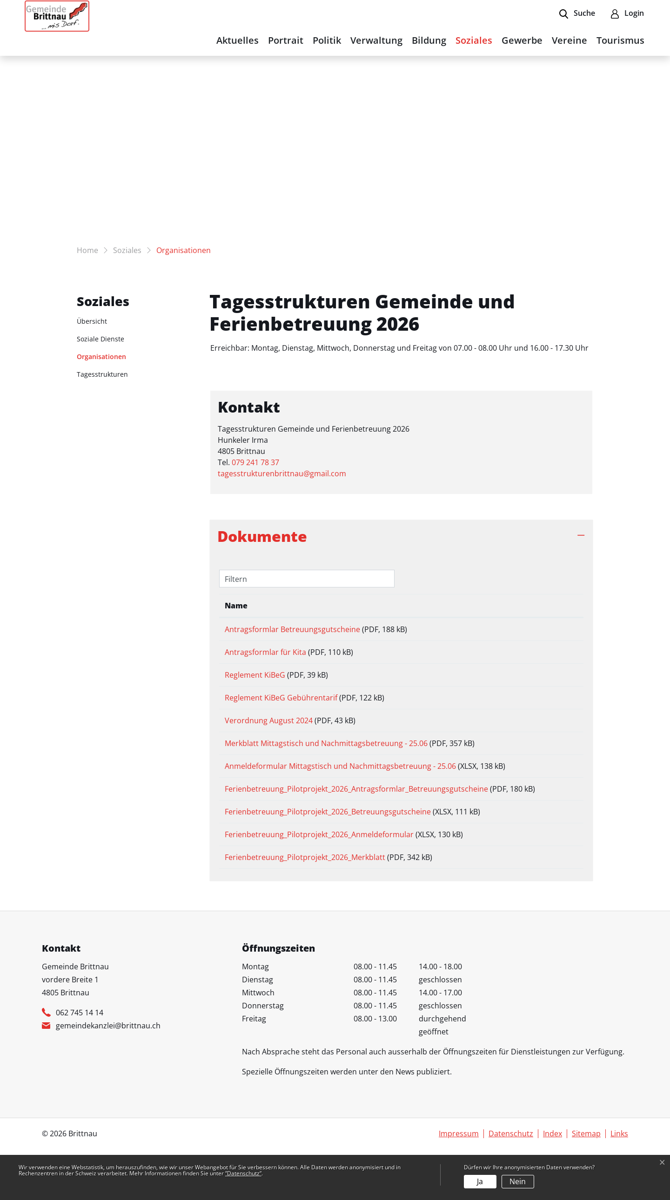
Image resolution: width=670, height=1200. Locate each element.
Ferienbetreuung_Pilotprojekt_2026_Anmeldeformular (319, 872)
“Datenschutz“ (243, 1173)
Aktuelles (237, 40)
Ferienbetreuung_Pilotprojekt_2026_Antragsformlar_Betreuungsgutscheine (356, 812)
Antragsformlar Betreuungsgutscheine (292, 629)
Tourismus (620, 40)
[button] (577, 14)
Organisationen (101, 358)
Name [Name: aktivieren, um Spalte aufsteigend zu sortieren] (236, 605)
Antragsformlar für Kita (265, 655)
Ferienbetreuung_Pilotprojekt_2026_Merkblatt (305, 898)
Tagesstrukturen (102, 374)
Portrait (285, 40)
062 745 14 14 (79, 1056)
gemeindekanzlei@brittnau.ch (108, 1069)
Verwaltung (376, 40)
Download (554, 631)
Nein (517, 1181)
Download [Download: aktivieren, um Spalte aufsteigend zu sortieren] (550, 605)
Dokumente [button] (262, 536)
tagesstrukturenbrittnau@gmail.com (282, 473)
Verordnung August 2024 (269, 733)
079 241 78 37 (255, 462)
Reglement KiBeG (255, 681)
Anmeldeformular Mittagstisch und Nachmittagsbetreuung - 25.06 (340, 785)
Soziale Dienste (100, 338)
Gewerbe (522, 40)
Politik (327, 40)
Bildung (429, 40)
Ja (480, 1181)
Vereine (569, 40)
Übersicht (92, 321)
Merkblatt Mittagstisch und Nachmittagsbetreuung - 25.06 (326, 759)
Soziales (474, 40)
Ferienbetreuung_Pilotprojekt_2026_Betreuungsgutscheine (328, 845)
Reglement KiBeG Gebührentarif (281, 707)
